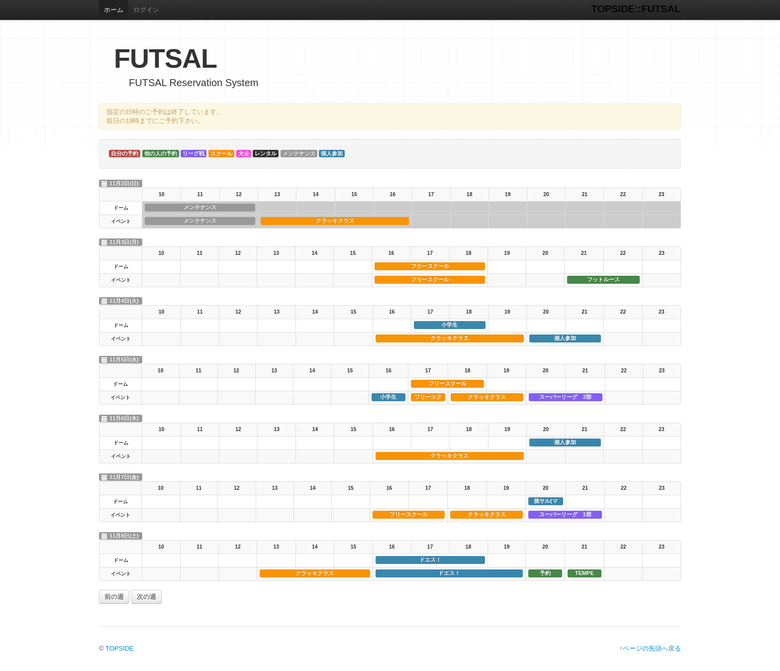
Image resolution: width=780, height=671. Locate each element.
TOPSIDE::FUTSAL (636, 8)
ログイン (146, 9)
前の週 (114, 596)
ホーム (113, 9)
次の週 (146, 596)
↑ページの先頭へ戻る (651, 648)
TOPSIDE (119, 648)
